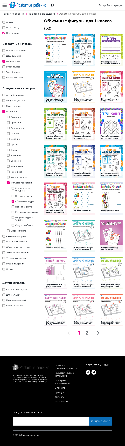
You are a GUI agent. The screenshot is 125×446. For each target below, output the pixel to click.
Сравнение (16, 122)
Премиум (59, 392)
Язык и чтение (13, 106)
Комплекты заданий (16, 300)
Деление (15, 139)
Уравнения (16, 172)
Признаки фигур (23, 207)
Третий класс (13, 72)
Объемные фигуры (24, 201)
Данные (15, 133)
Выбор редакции (14, 305)
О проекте (60, 388)
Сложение (16, 161)
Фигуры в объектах (25, 225)
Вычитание (16, 117)
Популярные (12, 33)
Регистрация (115, 5)
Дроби (14, 144)
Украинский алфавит (17, 258)
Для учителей (13, 295)
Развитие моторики (16, 236)
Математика (12, 111)
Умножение (17, 166)
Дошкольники (13, 56)
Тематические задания (17, 252)
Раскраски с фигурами (26, 212)
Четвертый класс (14, 77)
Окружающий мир (15, 100)
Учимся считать (19, 177)
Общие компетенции (17, 241)
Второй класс (13, 67)
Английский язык (15, 95)
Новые (9, 22)
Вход (102, 5)
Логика (10, 269)
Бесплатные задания (16, 289)
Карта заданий (62, 401)
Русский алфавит (15, 264)
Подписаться (100, 421)
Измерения (16, 155)
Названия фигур (23, 196)
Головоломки (17, 128)
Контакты (59, 397)
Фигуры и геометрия (21, 183)
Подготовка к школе (16, 50)
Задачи (14, 150)
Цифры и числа (18, 231)
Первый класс (13, 61)
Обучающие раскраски (18, 247)
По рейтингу (12, 27)
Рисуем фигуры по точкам (24, 218)
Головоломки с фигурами (23, 189)
